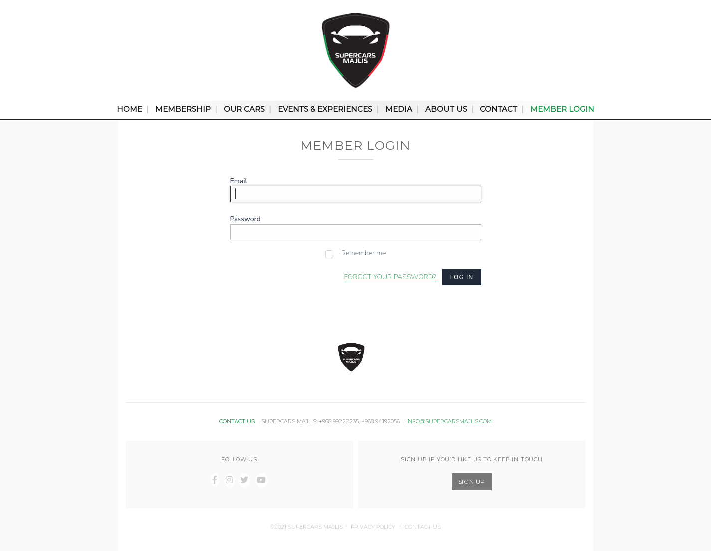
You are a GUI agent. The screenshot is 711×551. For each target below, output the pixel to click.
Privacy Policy (373, 526)
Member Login (562, 109)
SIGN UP (472, 481)
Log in (462, 277)
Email (238, 180)
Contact (498, 109)
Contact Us (423, 526)
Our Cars (244, 109)
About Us (446, 109)
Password (245, 219)
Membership (183, 109)
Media (398, 109)
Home (129, 109)
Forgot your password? (390, 277)
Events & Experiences (325, 109)
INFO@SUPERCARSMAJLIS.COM (449, 421)
